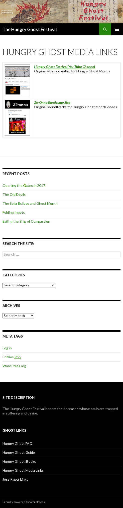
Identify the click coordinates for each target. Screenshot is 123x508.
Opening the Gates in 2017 (23, 185)
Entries (11, 357)
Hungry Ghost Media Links (23, 470)
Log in (7, 348)
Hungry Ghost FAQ (17, 443)
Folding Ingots (13, 212)
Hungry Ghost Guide (18, 452)
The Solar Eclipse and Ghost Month (30, 203)
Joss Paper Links (15, 479)
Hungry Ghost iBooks (19, 461)
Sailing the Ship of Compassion (26, 221)
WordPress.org (14, 366)
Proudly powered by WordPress (23, 502)
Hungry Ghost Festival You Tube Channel (64, 66)
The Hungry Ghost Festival (29, 29)
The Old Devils (14, 194)
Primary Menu (117, 29)
